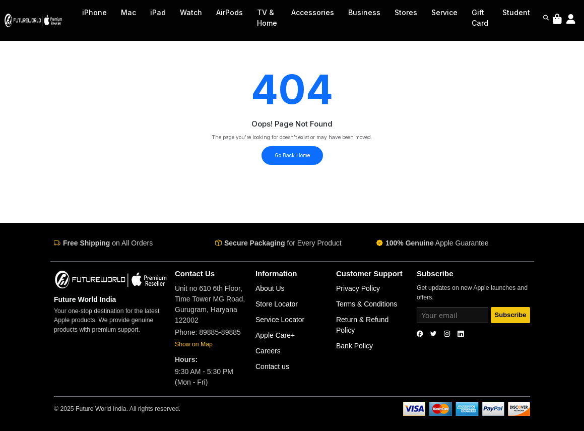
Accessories (312, 12)
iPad (158, 12)
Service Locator (279, 320)
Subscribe (511, 315)
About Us (270, 288)
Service (444, 12)
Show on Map (194, 344)
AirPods (229, 12)
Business (364, 12)
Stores (406, 12)
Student (516, 12)
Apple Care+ (275, 335)
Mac (128, 12)
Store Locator (276, 304)
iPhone (94, 12)
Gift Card (480, 17)
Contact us (272, 366)
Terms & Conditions (366, 304)
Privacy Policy (358, 288)
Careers (268, 351)
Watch (191, 12)
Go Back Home (292, 155)
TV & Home (267, 17)
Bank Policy (354, 346)
